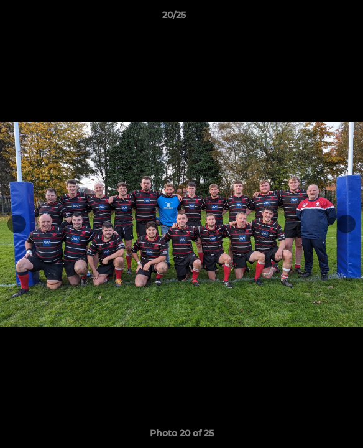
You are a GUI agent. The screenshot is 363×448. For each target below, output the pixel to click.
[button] (318, 18)
